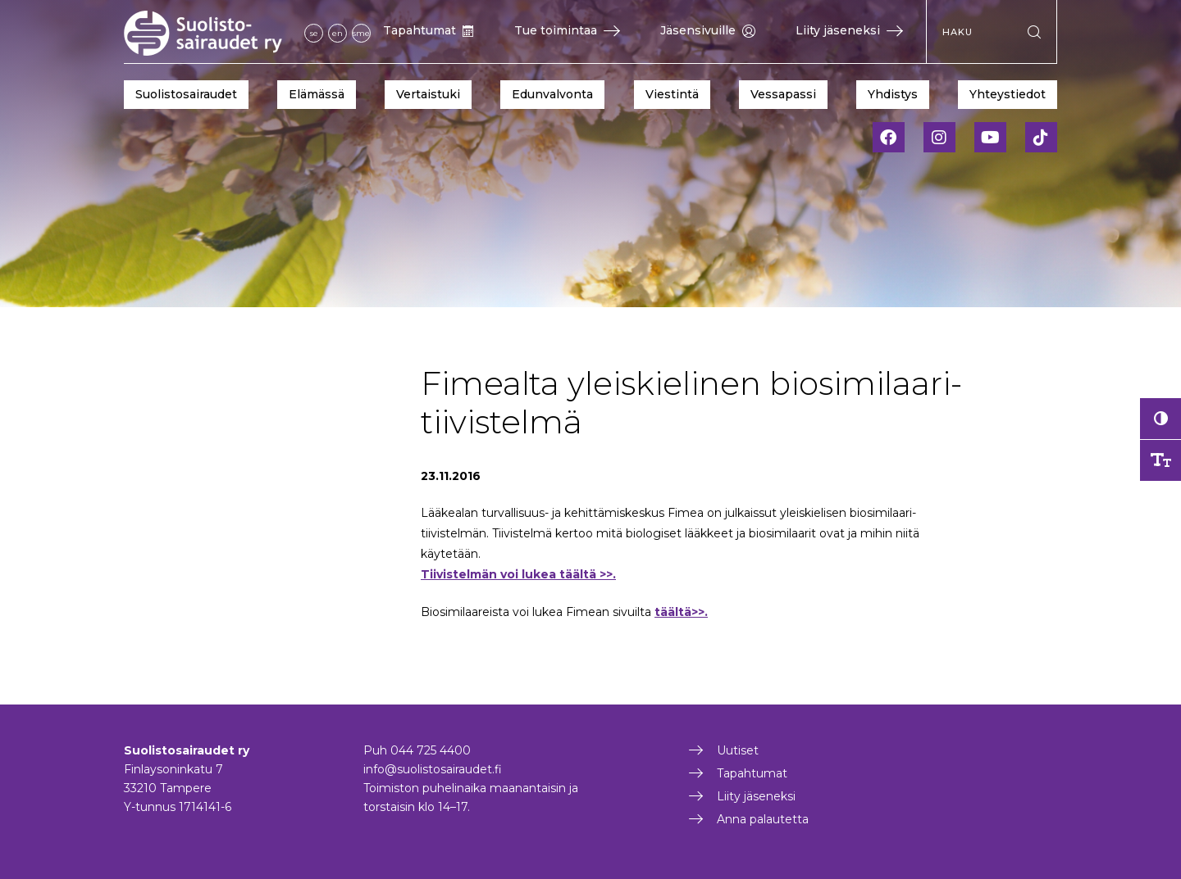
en (337, 33)
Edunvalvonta (552, 94)
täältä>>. (681, 612)
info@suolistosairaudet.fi (432, 769)
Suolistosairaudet (186, 94)
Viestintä (672, 94)
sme (361, 33)
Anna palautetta (763, 819)
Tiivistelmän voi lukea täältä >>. (518, 574)
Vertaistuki (428, 94)
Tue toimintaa (567, 30)
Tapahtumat (428, 30)
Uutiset (738, 750)
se (314, 33)
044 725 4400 (430, 750)
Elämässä (316, 94)
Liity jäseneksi (849, 30)
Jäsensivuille (707, 30)
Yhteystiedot (1007, 94)
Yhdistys (893, 94)
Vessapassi (783, 94)
